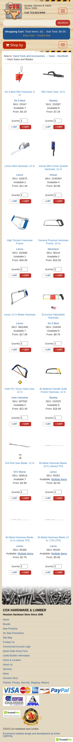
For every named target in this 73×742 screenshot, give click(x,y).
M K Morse (20, 471)
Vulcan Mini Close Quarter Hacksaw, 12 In (53, 168)
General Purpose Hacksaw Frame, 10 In (53, 242)
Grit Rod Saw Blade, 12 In (19, 463)
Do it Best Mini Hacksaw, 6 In (20, 93)
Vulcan (53, 174)
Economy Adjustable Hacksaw (53, 316)
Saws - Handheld (58, 56)
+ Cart (25, 127)
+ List (14, 127)
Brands (6, 624)
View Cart (28, 35)
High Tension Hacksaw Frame (20, 242)
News (6, 673)
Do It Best (19, 100)
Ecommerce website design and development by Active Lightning (31, 734)
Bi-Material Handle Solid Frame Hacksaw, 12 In (53, 390)
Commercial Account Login (17, 646)
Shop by (14, 45)
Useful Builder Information (16, 655)
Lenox (19, 174)
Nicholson (53, 249)
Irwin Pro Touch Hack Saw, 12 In (20, 390)
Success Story (10, 678)
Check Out (44, 35)
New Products (10, 628)
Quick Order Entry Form (15, 651)
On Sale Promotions (13, 633)
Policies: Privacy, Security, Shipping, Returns (26, 682)
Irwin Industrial (19, 397)
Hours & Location (12, 660)
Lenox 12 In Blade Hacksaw (19, 314)
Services (7, 669)
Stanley (53, 100)
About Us (7, 664)
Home (6, 619)
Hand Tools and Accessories (29, 56)
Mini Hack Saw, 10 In (53, 91)
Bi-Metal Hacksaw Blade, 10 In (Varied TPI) (53, 465)
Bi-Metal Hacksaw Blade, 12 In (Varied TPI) (20, 539)
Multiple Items (59, 479)
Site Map (7, 637)
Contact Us (8, 642)
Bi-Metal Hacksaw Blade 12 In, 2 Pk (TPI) (53, 539)
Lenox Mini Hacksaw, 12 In (20, 166)
